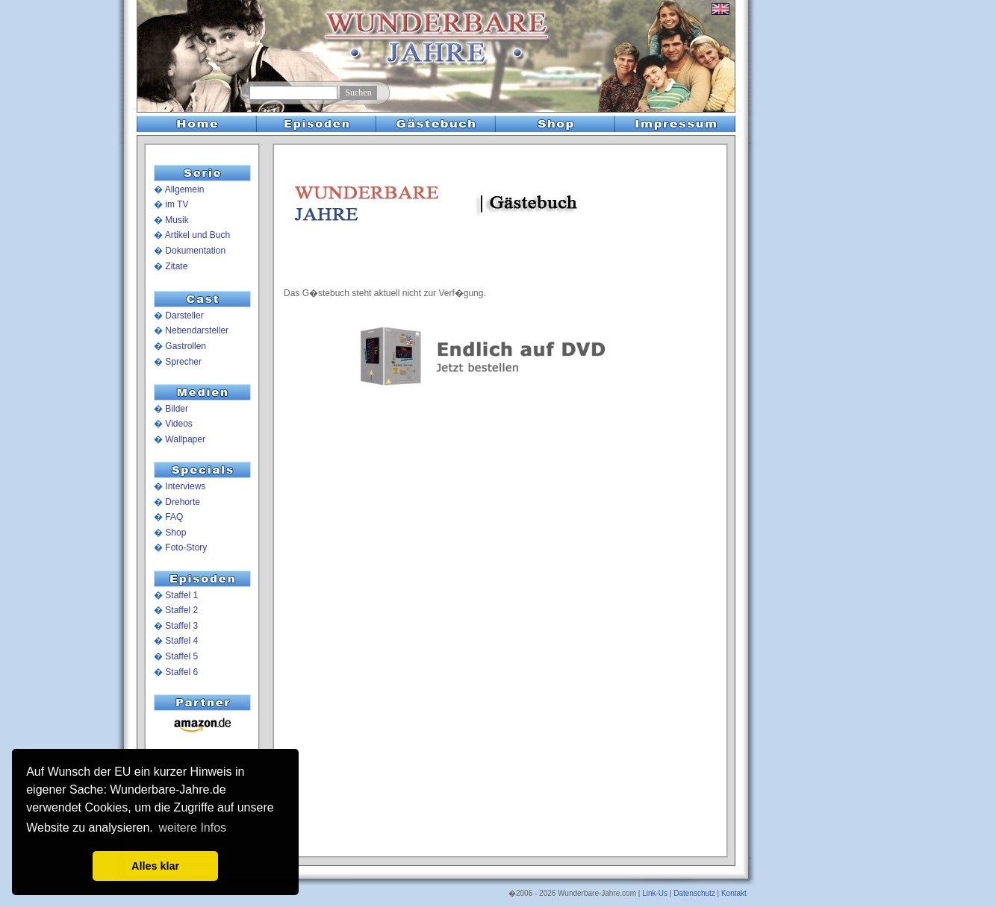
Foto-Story (186, 547)
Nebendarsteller (196, 330)
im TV (176, 204)
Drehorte (182, 502)
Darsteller (184, 315)
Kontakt (734, 893)
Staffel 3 (181, 626)
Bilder (176, 409)
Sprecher (183, 362)
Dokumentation (195, 250)
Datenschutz (694, 893)
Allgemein (185, 189)
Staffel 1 (181, 595)
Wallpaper (185, 439)
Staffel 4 (181, 640)
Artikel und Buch (197, 235)
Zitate (176, 266)
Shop (175, 532)
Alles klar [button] (155, 866)
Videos (178, 423)
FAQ (174, 517)
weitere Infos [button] (192, 827)
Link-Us (654, 893)
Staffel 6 (181, 672)
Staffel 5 (181, 656)
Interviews (185, 486)
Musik (176, 220)
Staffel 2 (181, 610)
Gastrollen (185, 346)
